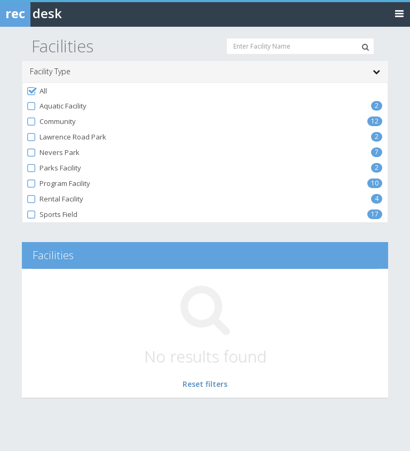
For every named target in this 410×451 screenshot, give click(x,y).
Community (51, 121)
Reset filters (205, 384)
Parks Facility (53, 168)
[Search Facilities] (365, 47)
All (36, 91)
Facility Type (205, 71)
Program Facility (58, 183)
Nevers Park (53, 152)
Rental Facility (54, 199)
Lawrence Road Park (66, 137)
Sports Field (51, 214)
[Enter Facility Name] (300, 46)
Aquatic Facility (56, 106)
